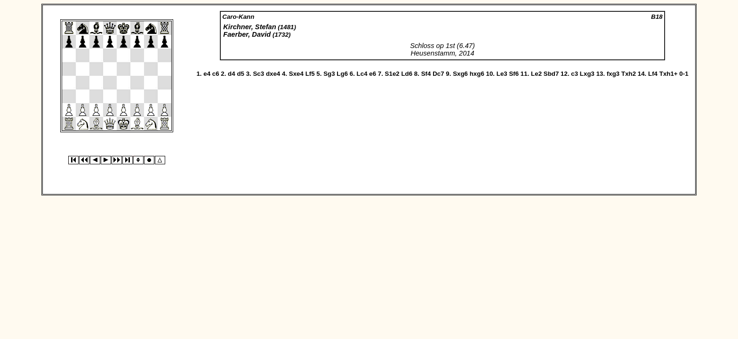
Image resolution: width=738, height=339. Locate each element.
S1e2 (392, 73)
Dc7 (438, 73)
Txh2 (628, 73)
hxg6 (477, 73)
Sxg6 (460, 73)
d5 (240, 73)
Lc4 (362, 73)
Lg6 (342, 73)
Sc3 (258, 73)
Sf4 (426, 73)
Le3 (502, 73)
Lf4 (653, 73)
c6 (215, 73)
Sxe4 (296, 73)
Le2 (536, 73)
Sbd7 (551, 73)
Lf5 (310, 73)
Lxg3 (587, 73)
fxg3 (613, 73)
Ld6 (406, 73)
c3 (574, 73)
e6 (372, 73)
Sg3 (329, 73)
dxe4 (273, 73)
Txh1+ (668, 73)
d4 (231, 73)
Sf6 (514, 73)
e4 (206, 73)
